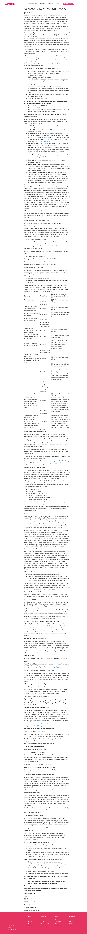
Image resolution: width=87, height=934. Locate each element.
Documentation (59, 925)
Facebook (71, 925)
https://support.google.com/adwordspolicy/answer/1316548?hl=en (43, 668)
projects (42, 3)
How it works (32, 3)
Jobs (42, 921)
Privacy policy (45, 923)
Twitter (71, 923)
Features (30, 920)
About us (43, 920)
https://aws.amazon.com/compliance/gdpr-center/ (47, 463)
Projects (30, 921)
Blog (57, 3)
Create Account (68, 4)
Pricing (50, 3)
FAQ (56, 926)
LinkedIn (71, 921)
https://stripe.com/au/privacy (42, 141)
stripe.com (49, 139)
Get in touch (58, 920)
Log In (79, 3)
